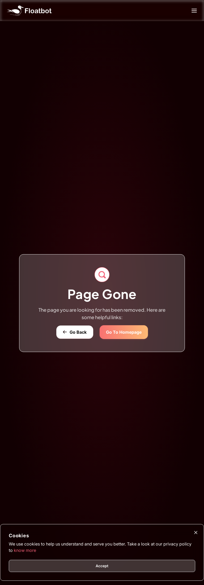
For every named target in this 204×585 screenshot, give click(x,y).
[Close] (195, 532)
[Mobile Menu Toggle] (196, 10)
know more (25, 550)
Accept (102, 566)
